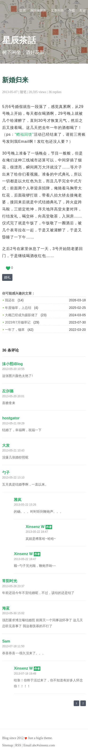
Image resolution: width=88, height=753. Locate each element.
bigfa (39, 738)
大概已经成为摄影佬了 (21, 315)
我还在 (10, 300)
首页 (22, 10)
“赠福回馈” (24, 134)
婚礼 (7, 277)
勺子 (6, 473)
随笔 (23, 92)
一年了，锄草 (15, 329)
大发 (6, 445)
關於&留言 (38, 10)
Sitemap (7, 745)
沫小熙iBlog (12, 364)
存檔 (71, 10)
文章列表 (57, 10)
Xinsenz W (39, 527)
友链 (82, 10)
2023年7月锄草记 (18, 322)
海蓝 (6, 608)
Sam (6, 641)
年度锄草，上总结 (18, 308)
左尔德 (7, 391)
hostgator (10, 418)
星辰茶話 (19, 40)
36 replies (55, 92)
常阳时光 (9, 581)
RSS (18, 745)
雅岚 (17, 500)
